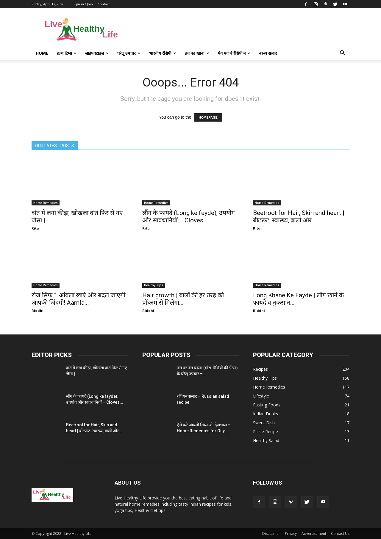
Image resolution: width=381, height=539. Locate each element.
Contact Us (340, 533)
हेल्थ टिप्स (66, 53)
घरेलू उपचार (128, 53)
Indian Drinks (265, 414)
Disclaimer (271, 533)
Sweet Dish (264, 422)
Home (42, 53)
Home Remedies (45, 203)
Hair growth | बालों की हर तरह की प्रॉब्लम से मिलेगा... (183, 299)
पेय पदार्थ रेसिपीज (234, 53)
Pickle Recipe (265, 431)
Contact (104, 4)
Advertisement (314, 533)
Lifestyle (261, 396)
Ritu (35, 228)
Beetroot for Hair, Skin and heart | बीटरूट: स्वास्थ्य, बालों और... (298, 216)
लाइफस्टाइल (97, 53)
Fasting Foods (266, 405)
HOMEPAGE (208, 117)
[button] (342, 53)
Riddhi (37, 310)
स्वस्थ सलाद (268, 53)
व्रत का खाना (197, 53)
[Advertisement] (241, 30)
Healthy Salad (266, 440)
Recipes (260, 369)
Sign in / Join (83, 4)
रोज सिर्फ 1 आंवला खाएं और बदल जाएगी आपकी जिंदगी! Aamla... (78, 299)
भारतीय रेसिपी (162, 53)
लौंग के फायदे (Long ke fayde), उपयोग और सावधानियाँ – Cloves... (188, 216)
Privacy (291, 533)
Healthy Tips (153, 285)
